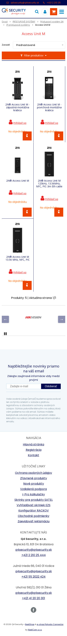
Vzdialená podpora (33, 489)
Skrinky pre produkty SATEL (33, 500)
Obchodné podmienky (33, 516)
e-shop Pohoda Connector (50, 624)
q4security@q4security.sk (25, 2)
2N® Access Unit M (17, 180)
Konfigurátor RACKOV (33, 510)
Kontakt (33, 455)
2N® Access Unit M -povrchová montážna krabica (49, 107)
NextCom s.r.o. (35, 629)
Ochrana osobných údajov (33, 473)
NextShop (29, 624)
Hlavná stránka (33, 444)
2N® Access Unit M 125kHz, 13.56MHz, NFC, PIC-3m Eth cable (49, 183)
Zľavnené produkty (33, 478)
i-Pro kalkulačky (33, 494)
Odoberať (51, 386)
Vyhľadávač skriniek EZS (33, 505)
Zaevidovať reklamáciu (33, 521)
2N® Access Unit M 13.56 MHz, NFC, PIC (18, 258)
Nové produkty (33, 484)
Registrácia (33, 450)
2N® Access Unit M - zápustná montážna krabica (17, 107)
